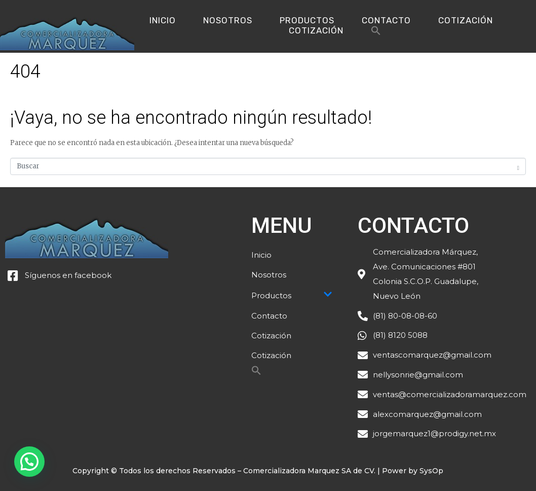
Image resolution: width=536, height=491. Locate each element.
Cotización (465, 20)
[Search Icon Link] (376, 33)
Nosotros (227, 20)
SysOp (431, 470)
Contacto (386, 20)
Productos (307, 20)
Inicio (162, 20)
